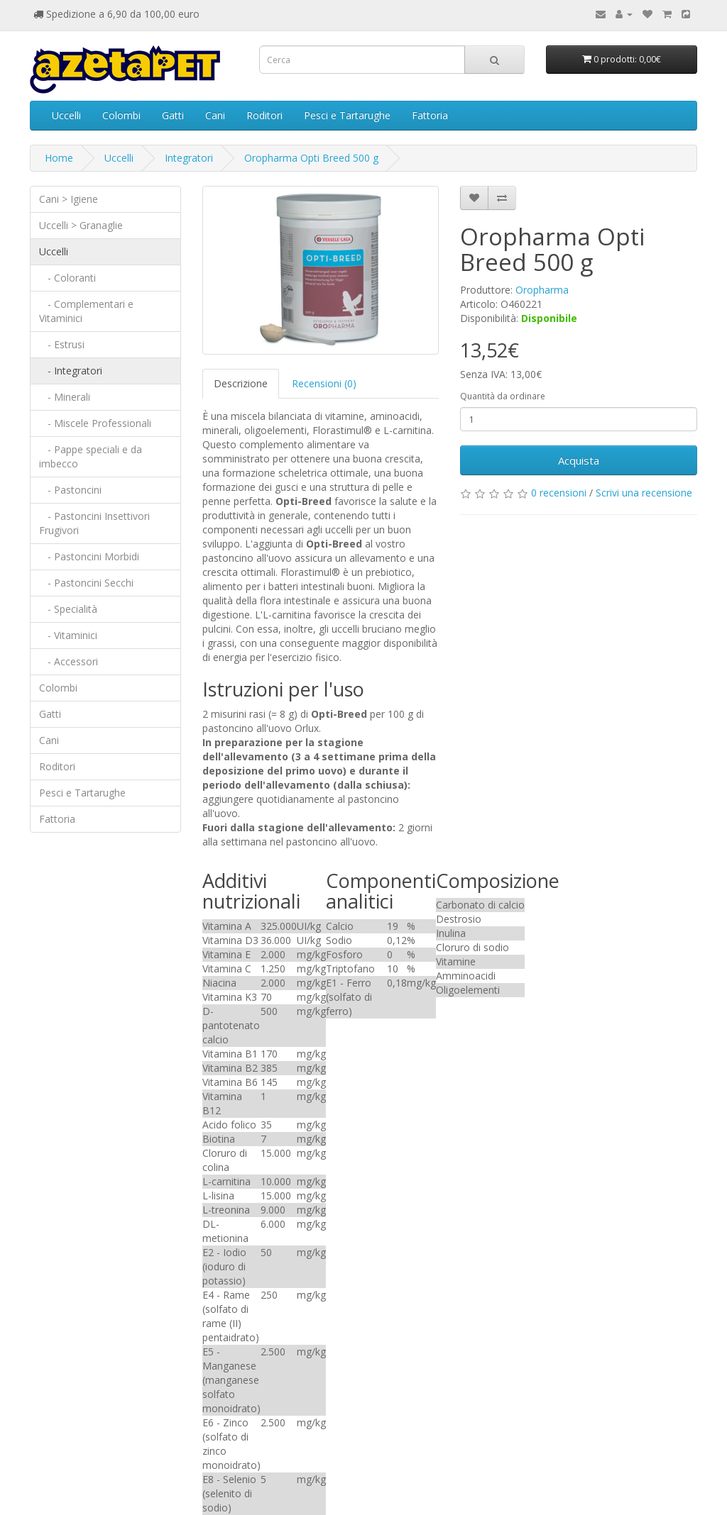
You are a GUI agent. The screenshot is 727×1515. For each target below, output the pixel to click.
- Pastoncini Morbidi (89, 556)
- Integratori (70, 370)
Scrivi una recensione (644, 492)
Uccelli (66, 115)
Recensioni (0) (324, 383)
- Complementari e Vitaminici (86, 311)
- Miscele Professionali (95, 423)
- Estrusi (61, 344)
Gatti (173, 115)
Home (59, 158)
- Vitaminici (68, 635)
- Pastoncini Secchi (86, 582)
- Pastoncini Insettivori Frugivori (94, 523)
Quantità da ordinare (502, 396)
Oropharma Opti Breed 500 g (311, 158)
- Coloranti (67, 277)
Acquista (578, 460)
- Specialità (68, 609)
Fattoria (430, 115)
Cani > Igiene (68, 199)
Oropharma (542, 289)
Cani (215, 115)
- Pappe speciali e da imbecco (90, 456)
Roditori (264, 115)
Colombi (121, 115)
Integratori (189, 158)
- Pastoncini (70, 489)
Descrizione (241, 383)
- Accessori (68, 661)
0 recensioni (558, 492)
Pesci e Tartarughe (347, 115)
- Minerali (64, 397)
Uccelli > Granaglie (81, 225)
